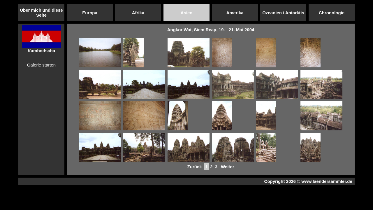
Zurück (194, 166)
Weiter (227, 166)
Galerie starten (41, 64)
